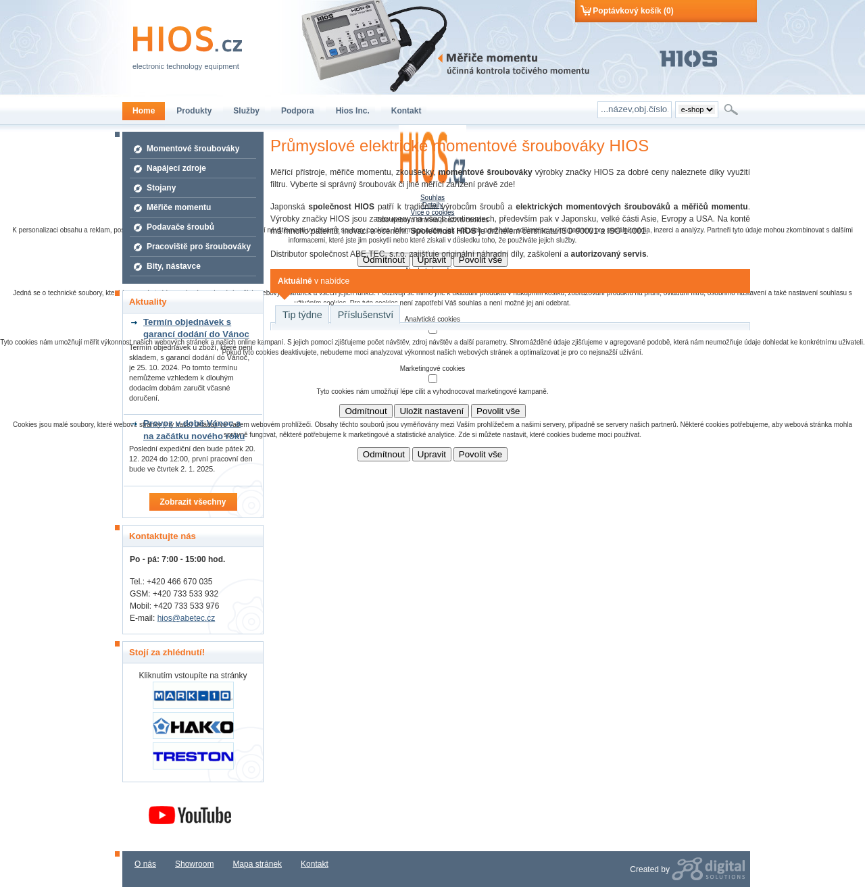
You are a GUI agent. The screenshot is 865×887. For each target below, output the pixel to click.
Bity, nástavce (174, 266)
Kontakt (314, 864)
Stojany (161, 188)
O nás (145, 864)
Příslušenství (365, 314)
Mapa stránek (257, 864)
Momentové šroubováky (193, 148)
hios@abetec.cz (186, 618)
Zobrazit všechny (192, 502)
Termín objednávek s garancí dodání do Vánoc (196, 328)
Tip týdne (302, 314)
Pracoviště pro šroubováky (199, 246)
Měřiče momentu (179, 207)
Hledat (732, 109)
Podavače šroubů (180, 227)
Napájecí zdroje (176, 168)
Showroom (194, 864)
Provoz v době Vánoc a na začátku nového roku (194, 429)
